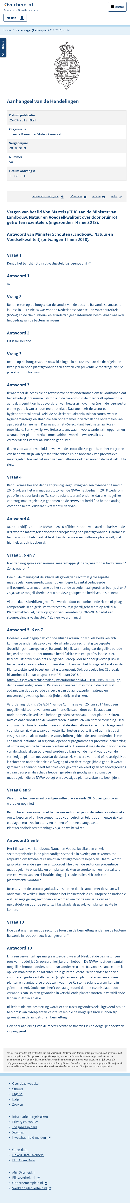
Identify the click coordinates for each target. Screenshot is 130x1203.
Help (15, 1099)
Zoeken (17, 1104)
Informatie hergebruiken (30, 1116)
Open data (20, 1150)
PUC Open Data (23, 1160)
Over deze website (25, 1083)
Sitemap (18, 1132)
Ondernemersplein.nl (27, 1183)
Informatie (78, 197)
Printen (98, 197)
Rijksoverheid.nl (23, 1178)
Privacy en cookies (25, 1122)
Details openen (3, 47)
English (17, 1094)
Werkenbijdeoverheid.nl (29, 1188)
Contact (17, 1089)
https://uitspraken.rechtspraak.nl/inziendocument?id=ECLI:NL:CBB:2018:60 (61, 680)
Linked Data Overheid (28, 1155)
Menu (119, 7)
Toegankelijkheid (24, 1127)
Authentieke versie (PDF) (48, 197)
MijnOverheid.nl (23, 1172)
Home (7, 30)
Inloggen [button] (11, 17)
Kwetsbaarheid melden (29, 1137)
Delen (116, 197)
